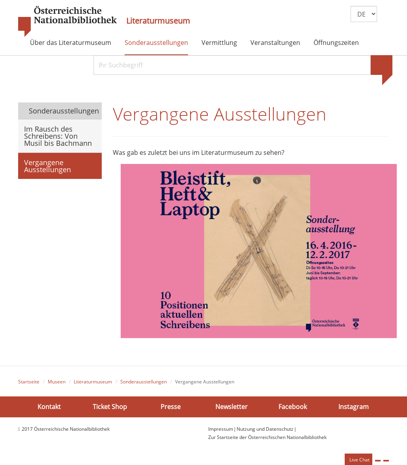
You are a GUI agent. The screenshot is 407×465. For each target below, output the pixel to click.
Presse (171, 406)
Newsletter (231, 406)
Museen (56, 381)
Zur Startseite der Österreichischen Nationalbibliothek (267, 437)
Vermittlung (219, 42)
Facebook (292, 406)
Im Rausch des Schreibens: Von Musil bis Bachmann (58, 136)
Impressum (220, 429)
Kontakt (49, 406)
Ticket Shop (110, 406)
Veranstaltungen (275, 42)
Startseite (28, 381)
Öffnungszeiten (336, 42)
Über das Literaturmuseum (70, 42)
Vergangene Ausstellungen (47, 166)
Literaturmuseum (158, 21)
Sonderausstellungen (156, 42)
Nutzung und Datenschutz (265, 429)
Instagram (353, 406)
